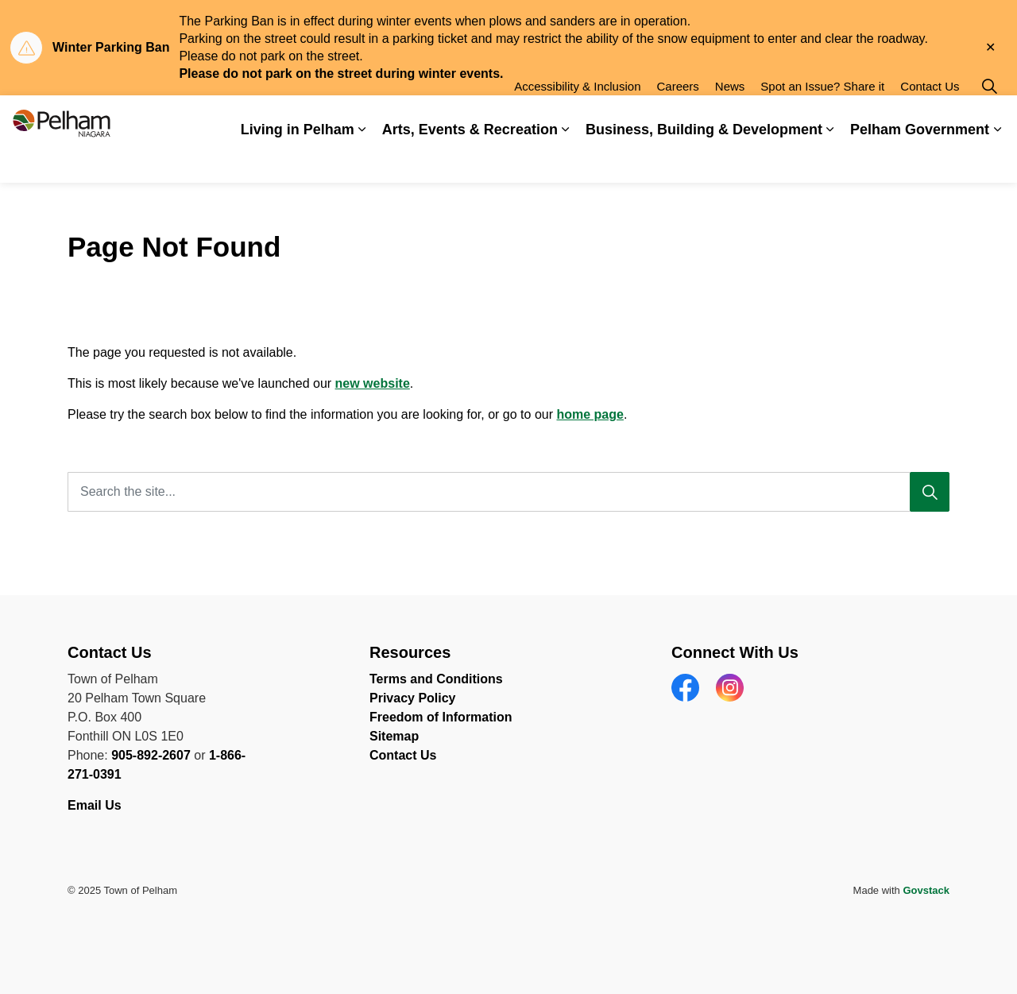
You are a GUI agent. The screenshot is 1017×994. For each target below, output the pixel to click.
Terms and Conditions (436, 679)
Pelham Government (919, 160)
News (730, 117)
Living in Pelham (297, 160)
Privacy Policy (412, 698)
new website (372, 383)
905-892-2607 (151, 755)
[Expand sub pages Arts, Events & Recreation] (566, 161)
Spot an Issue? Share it (822, 117)
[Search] (929, 492)
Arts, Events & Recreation (470, 160)
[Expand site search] (989, 117)
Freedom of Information (440, 717)
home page (589, 414)
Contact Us (929, 117)
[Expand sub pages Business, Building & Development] (830, 161)
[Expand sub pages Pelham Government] (997, 161)
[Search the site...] (508, 492)
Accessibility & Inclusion (577, 117)
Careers (677, 117)
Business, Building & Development (704, 160)
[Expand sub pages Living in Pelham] (362, 161)
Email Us (96, 805)
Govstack (926, 890)
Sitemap (394, 736)
